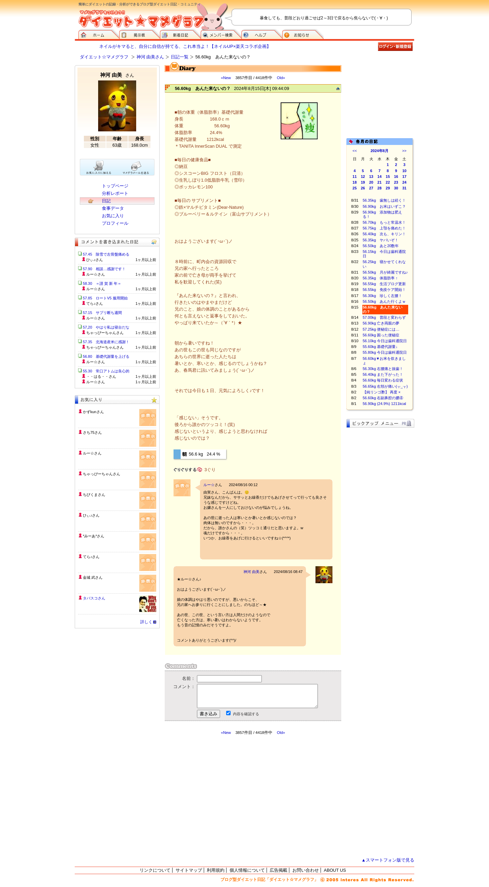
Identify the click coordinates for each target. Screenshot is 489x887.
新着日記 (180, 34)
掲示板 (139, 34)
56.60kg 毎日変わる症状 (383, 380)
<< (354, 151)
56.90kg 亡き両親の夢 (381, 323)
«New (226, 78)
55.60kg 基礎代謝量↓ (380, 347)
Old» (281, 78)
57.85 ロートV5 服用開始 (105, 298)
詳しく (146, 622)
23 (396, 182)
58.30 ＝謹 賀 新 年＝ (102, 283)
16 (396, 176)
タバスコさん (94, 598)
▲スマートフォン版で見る (387, 860)
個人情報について (247, 870)
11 (354, 176)
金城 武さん (93, 577)
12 (363, 176)
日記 (106, 200)
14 (379, 176)
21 (379, 182)
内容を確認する (246, 714)
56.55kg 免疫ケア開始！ (384, 290)
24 (404, 182)
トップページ (115, 185)
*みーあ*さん (93, 536)
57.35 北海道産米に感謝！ (106, 342)
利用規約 (215, 870)
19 (363, 182)
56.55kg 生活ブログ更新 (384, 284)
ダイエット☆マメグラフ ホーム (98, 34)
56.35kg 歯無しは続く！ (384, 200)
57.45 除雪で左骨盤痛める (106, 254)
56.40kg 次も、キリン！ (384, 234)
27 (371, 188)
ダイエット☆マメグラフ (104, 56)
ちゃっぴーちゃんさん (101, 474)
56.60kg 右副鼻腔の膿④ (383, 398)
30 (396, 188)
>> (404, 151)
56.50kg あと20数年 (381, 246)
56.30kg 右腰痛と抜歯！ (383, 369)
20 (371, 182)
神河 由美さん (150, 56)
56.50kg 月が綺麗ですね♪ (385, 272)
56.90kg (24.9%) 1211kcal (384, 404)
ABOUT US (335, 870)
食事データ (113, 208)
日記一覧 (179, 56)
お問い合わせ (305, 870)
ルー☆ (209, 485)
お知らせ (303, 34)
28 (379, 188)
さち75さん (92, 432)
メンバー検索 (221, 34)
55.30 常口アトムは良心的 (106, 371)
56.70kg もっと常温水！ (384, 222)
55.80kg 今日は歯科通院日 (385, 352)
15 (388, 176)
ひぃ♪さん (91, 515)
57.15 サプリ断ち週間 (102, 313)
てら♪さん (91, 557)
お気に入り (113, 215)
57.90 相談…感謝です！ (104, 269)
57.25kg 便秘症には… (381, 329)
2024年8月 (379, 151)
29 (388, 188)
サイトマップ (189, 870)
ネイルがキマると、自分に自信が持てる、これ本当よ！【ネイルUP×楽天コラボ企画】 (185, 46)
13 (371, 176)
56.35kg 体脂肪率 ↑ (380, 278)
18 (354, 182)
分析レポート (115, 193)
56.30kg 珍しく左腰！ (382, 296)
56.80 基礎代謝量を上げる (106, 356)
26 (363, 188)
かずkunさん (93, 412)
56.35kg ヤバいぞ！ (380, 240)
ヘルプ (261, 34)
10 (404, 171)
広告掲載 (278, 870)
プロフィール (115, 223)
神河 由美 (251, 572)
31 (404, 188)
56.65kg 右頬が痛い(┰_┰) (385, 386)
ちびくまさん (94, 495)
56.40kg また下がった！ (383, 374)
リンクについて (155, 870)
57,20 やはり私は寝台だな (106, 327)
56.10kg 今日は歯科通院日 (385, 341)
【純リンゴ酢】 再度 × (382, 392)
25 (354, 188)
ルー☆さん (92, 453)
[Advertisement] (228, 796)
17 (404, 176)
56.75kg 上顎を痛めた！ (384, 228)
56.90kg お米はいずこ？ (384, 206)
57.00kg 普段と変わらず (384, 317)
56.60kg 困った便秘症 (381, 335)
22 (388, 182)
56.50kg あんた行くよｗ (384, 301)
